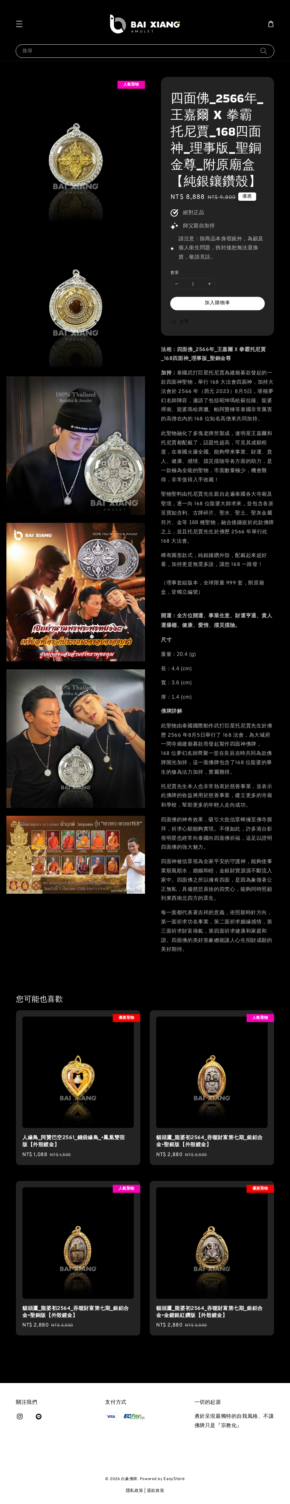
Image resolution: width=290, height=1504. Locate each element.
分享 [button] (180, 322)
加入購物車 (217, 303)
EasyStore (174, 1479)
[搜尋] (264, 51)
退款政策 (155, 1490)
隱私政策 (134, 1490)
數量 (175, 272)
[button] (19, 24)
